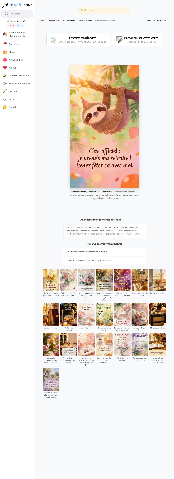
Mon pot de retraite (157, 328)
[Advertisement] (104, 57)
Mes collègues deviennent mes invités (69, 360)
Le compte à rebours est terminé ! (122, 295)
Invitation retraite (85, 20)
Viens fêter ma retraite (122, 359)
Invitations (71, 20)
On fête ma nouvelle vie (68, 329)
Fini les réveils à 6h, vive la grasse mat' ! (68, 294)
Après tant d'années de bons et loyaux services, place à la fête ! (104, 296)
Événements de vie (56, 20)
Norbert (21, 25)
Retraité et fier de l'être (104, 329)
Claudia (11, 25)
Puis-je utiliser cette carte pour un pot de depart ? (90, 260)
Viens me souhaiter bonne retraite (140, 359)
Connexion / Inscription (156, 20)
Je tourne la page (51, 328)
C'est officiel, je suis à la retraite (140, 294)
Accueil (43, 20)
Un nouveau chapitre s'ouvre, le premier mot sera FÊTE (86, 361)
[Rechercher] (81, 10)
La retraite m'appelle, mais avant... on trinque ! (51, 360)
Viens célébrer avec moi (86, 329)
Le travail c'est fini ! (157, 293)
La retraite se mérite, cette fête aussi (122, 329)
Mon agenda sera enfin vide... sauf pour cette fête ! (157, 360)
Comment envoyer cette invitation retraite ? (87, 251)
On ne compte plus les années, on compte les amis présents (86, 296)
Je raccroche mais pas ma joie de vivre (51, 294)
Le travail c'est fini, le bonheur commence (104, 360)
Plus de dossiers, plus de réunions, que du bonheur (51, 395)
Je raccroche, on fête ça (140, 329)
